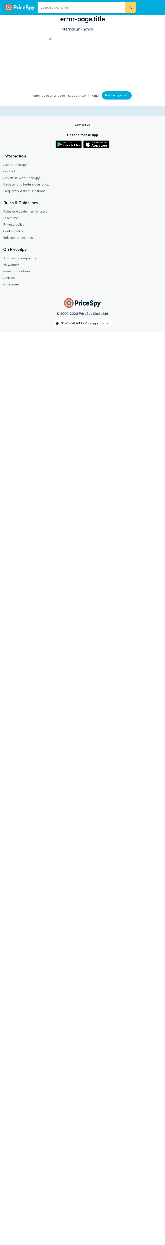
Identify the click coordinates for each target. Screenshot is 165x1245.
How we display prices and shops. (84, 144)
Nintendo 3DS (100, 19)
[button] (13, 80)
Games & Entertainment (35, 19)
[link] (32, 873)
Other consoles (77, 19)
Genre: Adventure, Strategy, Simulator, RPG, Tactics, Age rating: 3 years (123, 47)
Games (58, 19)
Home (12, 19)
